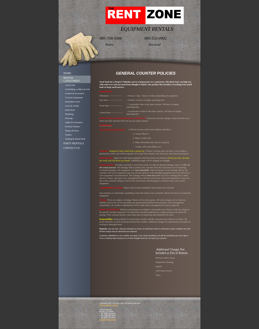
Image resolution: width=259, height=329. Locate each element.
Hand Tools (70, 110)
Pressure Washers (72, 126)
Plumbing (69, 114)
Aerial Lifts (70, 85)
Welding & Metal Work (75, 139)
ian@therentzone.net (107, 320)
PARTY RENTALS (73, 143)
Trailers (68, 134)
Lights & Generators (74, 122)
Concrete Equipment (74, 97)
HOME (67, 73)
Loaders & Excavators (74, 93)
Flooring (69, 118)
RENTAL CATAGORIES (71, 79)
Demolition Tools (72, 101)
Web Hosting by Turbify (108, 305)
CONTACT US (71, 148)
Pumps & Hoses (72, 130)
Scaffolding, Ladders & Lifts (77, 89)
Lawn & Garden (72, 106)
